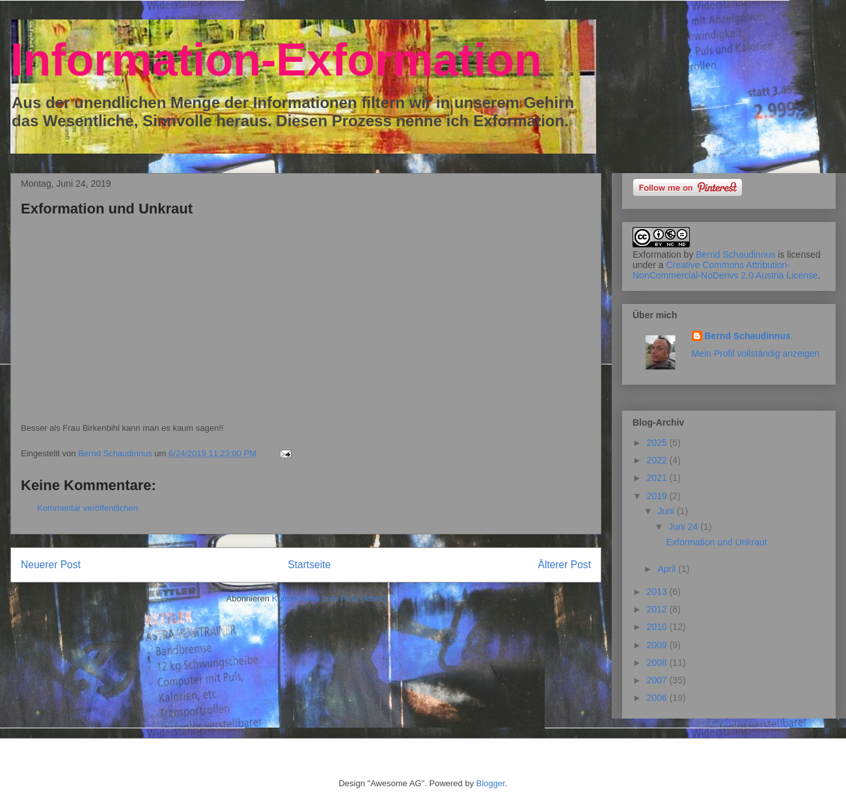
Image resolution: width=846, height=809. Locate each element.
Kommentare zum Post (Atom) (329, 598)
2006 (658, 697)
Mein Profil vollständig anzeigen (756, 353)
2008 (658, 662)
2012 (658, 609)
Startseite (309, 564)
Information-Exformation (276, 59)
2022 (658, 460)
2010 (658, 627)
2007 (658, 680)
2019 (658, 496)
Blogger (490, 783)
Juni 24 (684, 526)
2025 (658, 442)
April (667, 569)
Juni (667, 511)
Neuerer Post (51, 564)
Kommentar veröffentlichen (87, 508)
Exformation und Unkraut (716, 542)
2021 (658, 478)
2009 (658, 645)
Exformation (657, 254)
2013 (658, 591)
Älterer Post (564, 564)
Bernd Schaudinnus (735, 254)
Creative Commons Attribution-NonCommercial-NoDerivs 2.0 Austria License (725, 270)
